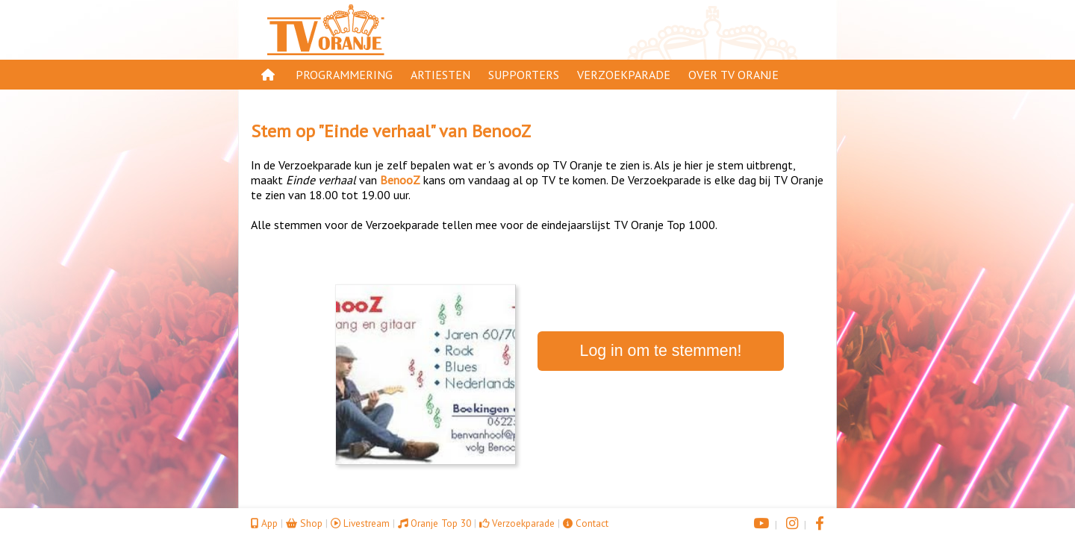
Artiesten (440, 74)
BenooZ (501, 131)
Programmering (344, 74)
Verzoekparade (623, 74)
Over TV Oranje (733, 74)
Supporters (523, 74)
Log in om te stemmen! (661, 351)
